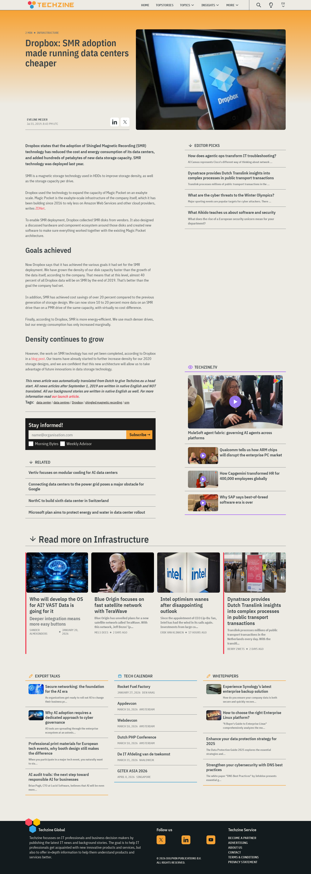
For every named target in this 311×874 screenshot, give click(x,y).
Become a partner (242, 838)
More (230, 5)
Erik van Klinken (172, 632)
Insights (208, 5)
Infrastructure (48, 33)
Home (145, 5)
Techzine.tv (205, 367)
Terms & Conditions (243, 857)
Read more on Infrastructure (94, 539)
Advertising (238, 843)
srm (126, 402)
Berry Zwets (236, 649)
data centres (61, 402)
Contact (234, 852)
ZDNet (40, 208)
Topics (185, 5)
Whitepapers (225, 676)
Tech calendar (138, 676)
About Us (235, 847)
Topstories (164, 5)
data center (43, 402)
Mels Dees (101, 632)
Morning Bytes (47, 443)
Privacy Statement (242, 862)
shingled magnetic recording (103, 402)
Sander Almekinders (38, 631)
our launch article (65, 396)
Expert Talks (47, 676)
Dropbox (77, 402)
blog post (38, 358)
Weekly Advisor (79, 443)
